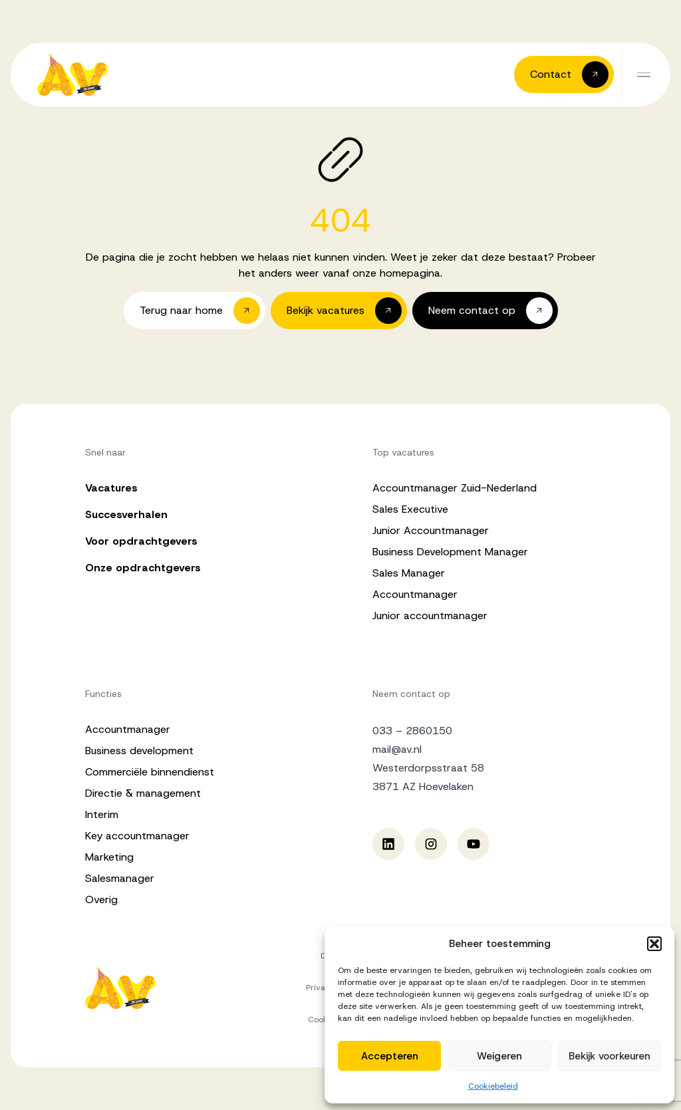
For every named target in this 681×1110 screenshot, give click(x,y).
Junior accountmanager (429, 616)
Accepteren (389, 1056)
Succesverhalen (126, 514)
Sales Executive (410, 509)
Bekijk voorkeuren (609, 1056)
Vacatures (111, 488)
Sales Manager (408, 573)
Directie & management (143, 793)
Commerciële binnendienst (149, 772)
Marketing (109, 857)
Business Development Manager (450, 552)
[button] (654, 943)
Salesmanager (119, 878)
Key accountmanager (137, 836)
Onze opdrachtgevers (143, 568)
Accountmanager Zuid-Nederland (454, 488)
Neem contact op (411, 694)
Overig (101, 899)
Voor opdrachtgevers (141, 541)
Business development (139, 751)
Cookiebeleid (493, 1086)
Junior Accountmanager (430, 530)
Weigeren (499, 1056)
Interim (101, 814)
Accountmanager (415, 594)
